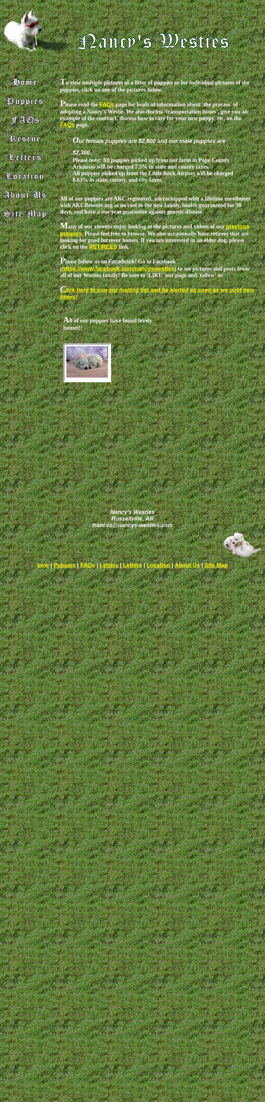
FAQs (106, 104)
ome (43, 565)
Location (158, 565)
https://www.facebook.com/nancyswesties (118, 269)
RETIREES (104, 247)
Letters (108, 565)
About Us (187, 565)
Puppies (64, 565)
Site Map (216, 565)
